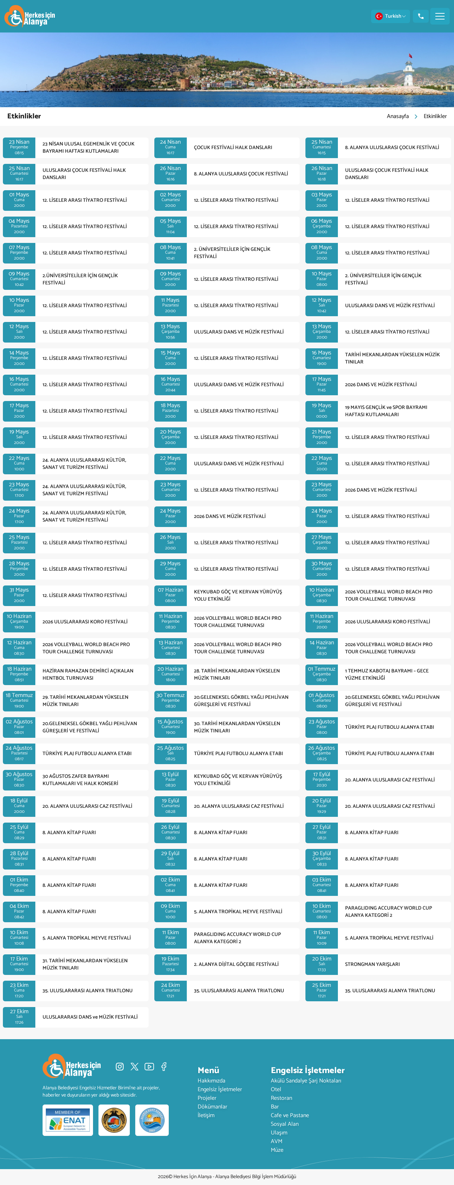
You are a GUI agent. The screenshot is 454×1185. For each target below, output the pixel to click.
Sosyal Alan (285, 1124)
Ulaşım (279, 1133)
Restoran (281, 1098)
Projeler (207, 1098)
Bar (275, 1107)
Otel (276, 1089)
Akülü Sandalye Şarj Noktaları (306, 1081)
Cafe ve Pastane (290, 1115)
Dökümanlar (212, 1107)
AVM (276, 1141)
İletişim (206, 1115)
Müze (277, 1150)
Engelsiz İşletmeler (220, 1089)
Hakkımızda (211, 1081)
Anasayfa (398, 116)
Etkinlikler (435, 116)
